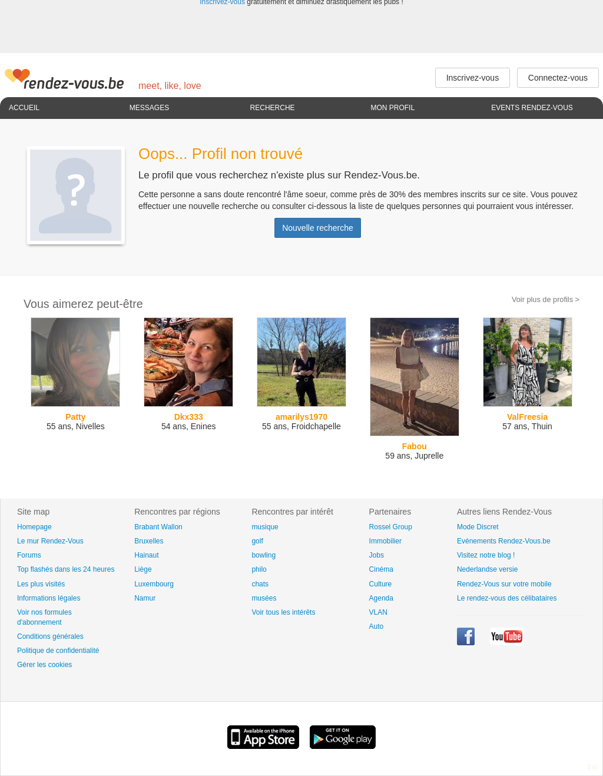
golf (257, 541)
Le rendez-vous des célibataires (506, 598)
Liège (142, 569)
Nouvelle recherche (317, 228)
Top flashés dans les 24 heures (65, 569)
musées (263, 598)
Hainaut (146, 555)
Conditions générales (50, 636)
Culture (380, 584)
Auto (376, 626)
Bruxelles (148, 541)
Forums (29, 555)
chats (260, 584)
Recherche (272, 108)
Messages (149, 108)
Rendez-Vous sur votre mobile (504, 584)
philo (258, 569)
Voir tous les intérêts (283, 612)
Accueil (24, 108)
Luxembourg (154, 584)
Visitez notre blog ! (486, 555)
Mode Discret (478, 527)
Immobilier (385, 541)
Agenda (381, 598)
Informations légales (48, 598)
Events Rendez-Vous (532, 108)
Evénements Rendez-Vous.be (504, 541)
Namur (144, 598)
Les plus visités (41, 584)
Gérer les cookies (44, 665)
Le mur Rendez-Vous (50, 541)
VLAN (378, 612)
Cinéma (381, 569)
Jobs (376, 555)
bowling (263, 555)
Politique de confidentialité (58, 650)
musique (264, 527)
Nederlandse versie (487, 569)
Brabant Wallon (158, 527)
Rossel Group (390, 527)
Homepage (34, 527)
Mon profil (392, 108)
